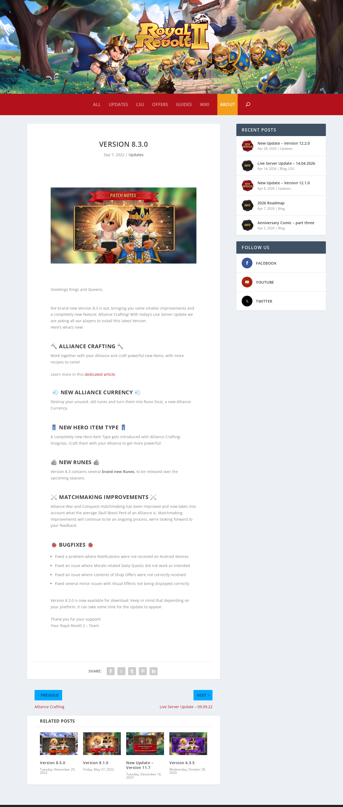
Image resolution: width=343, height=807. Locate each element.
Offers (160, 104)
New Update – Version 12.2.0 (284, 145)
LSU (140, 104)
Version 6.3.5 (182, 764)
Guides (184, 104)
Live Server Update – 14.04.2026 (286, 165)
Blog (283, 170)
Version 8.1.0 (96, 764)
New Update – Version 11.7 (139, 767)
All (97, 104)
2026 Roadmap (271, 205)
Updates (118, 104)
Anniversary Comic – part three (286, 224)
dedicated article (99, 376)
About (227, 104)
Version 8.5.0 (52, 764)
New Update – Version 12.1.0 (284, 184)
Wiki (204, 104)
